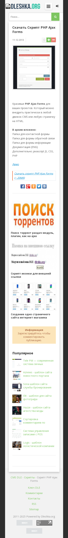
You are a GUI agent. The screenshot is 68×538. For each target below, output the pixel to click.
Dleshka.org (23, 6)
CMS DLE (16, 477)
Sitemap (34, 509)
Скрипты (29, 477)
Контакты (34, 498)
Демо (15, 164)
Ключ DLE (34, 487)
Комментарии (34, 493)
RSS (34, 504)
